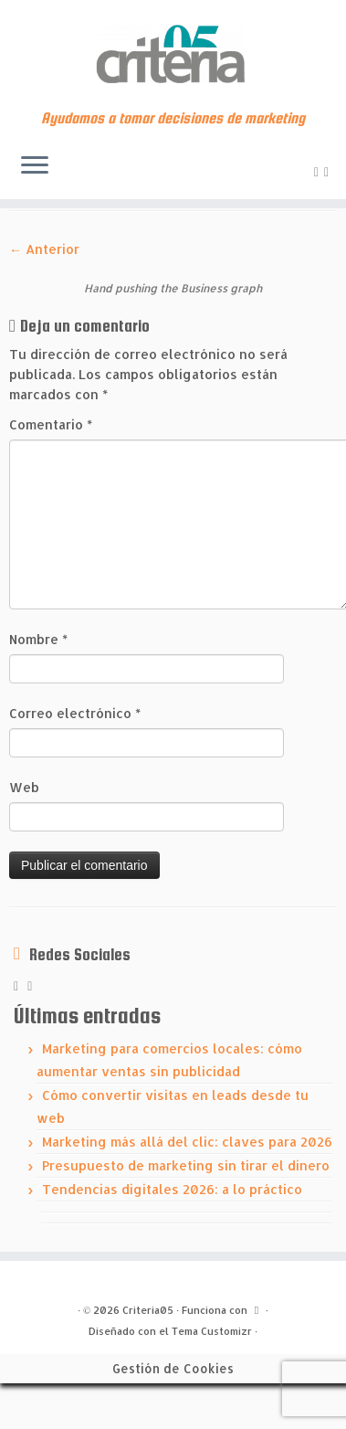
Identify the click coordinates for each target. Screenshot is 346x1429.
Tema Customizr (212, 1331)
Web (24, 787)
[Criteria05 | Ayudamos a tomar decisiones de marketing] (173, 55)
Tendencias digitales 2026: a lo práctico (172, 1189)
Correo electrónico (75, 713)
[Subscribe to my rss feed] (319, 171)
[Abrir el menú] (34, 166)
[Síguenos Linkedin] (329, 171)
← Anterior (44, 249)
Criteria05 (147, 1310)
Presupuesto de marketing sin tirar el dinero (186, 1165)
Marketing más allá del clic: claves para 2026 (187, 1141)
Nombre (38, 639)
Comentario (50, 424)
